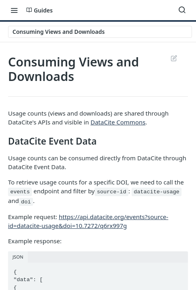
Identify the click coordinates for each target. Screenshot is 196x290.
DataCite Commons (118, 122)
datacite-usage (156, 192)
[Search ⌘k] (182, 10)
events (20, 192)
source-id (111, 192)
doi (26, 202)
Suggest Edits (173, 58)
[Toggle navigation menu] (14, 10)
